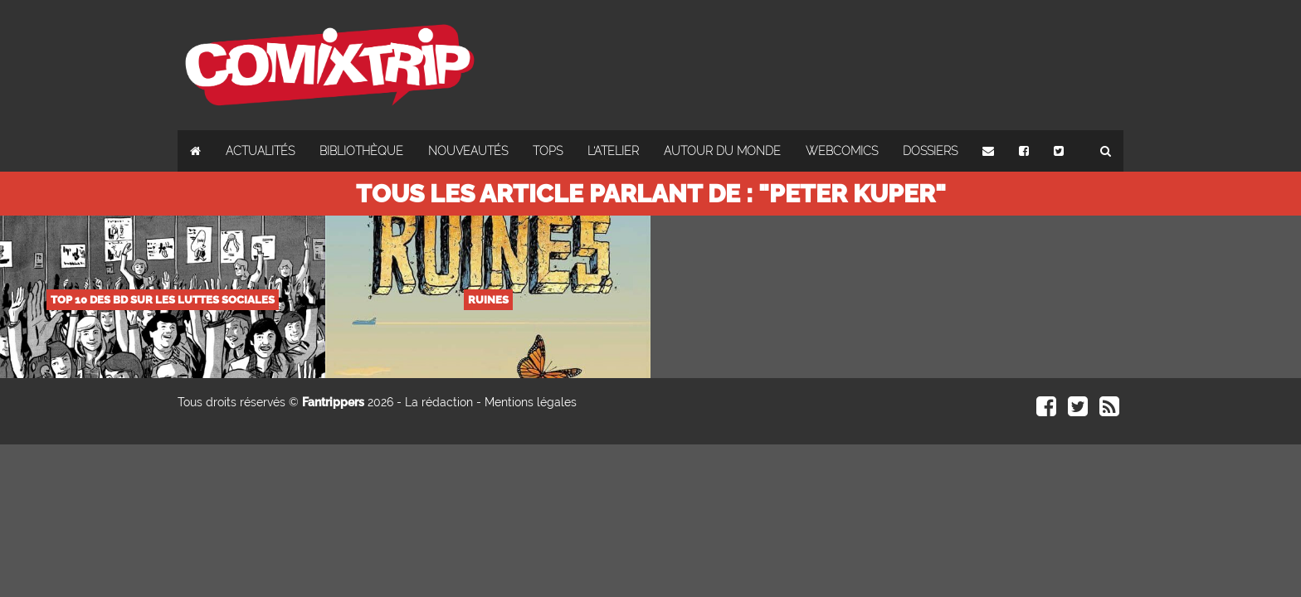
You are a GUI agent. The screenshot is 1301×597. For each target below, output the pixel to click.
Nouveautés (468, 151)
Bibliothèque (361, 151)
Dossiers (930, 151)
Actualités (260, 151)
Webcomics (842, 151)
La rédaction (439, 402)
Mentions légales (531, 402)
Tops (548, 151)
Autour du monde (722, 151)
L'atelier (613, 151)
